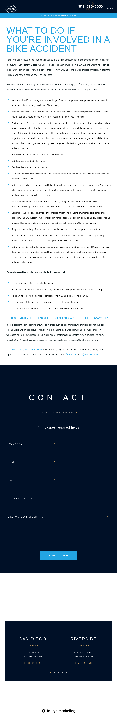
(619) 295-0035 (90, 354)
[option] (32, 651)
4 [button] (62, 672)
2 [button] (54, 672)
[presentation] (27, 539)
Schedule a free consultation (58, 15)
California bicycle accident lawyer (27, 349)
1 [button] (50, 672)
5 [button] (66, 672)
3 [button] (58, 672)
